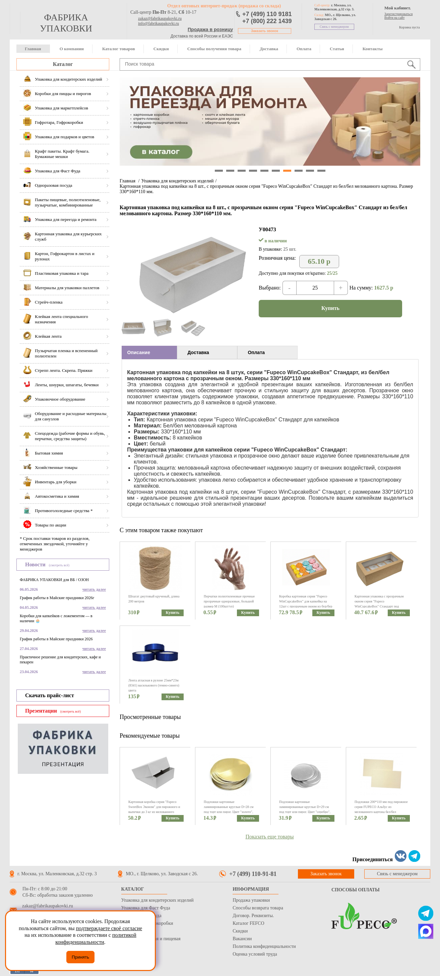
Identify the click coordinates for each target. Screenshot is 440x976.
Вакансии (242, 938)
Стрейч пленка (136, 930)
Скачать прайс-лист (49, 695)
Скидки (161, 48)
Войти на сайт (394, 17)
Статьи (337, 48)
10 (321, 171)
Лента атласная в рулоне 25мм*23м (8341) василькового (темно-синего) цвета (153, 685)
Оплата (304, 48)
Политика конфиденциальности (264, 946)
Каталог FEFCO (248, 923)
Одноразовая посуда (141, 915)
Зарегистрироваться (398, 14)
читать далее (94, 589)
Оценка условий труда (255, 954)
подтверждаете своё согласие (109, 928)
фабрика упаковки (66, 22)
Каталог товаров (118, 48)
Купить (330, 308)
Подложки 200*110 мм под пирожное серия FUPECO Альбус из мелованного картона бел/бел (381, 807)
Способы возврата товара (258, 907)
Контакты (373, 48)
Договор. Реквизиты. (253, 915)
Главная (33, 48)
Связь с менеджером (334, 26)
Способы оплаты (355, 889)
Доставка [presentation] (198, 352)
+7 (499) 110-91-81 (252, 874)
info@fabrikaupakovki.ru (158, 23)
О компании (72, 48)
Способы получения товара (214, 48)
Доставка (269, 48)
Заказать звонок (264, 31)
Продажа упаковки (251, 900)
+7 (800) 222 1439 (267, 21)
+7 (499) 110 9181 (267, 14)
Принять (80, 957)
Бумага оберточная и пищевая (151, 938)
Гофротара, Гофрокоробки (147, 923)
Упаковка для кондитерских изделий (177, 180)
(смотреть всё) (59, 565)
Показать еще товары (270, 836)
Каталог (63, 64)
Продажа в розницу (210, 29)
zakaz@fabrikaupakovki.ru (160, 18)
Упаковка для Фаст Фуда (145, 907)
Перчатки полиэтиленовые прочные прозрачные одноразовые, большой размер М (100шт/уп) (229, 601)
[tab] (149, 352)
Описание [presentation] (138, 352)
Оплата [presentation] (256, 352)
